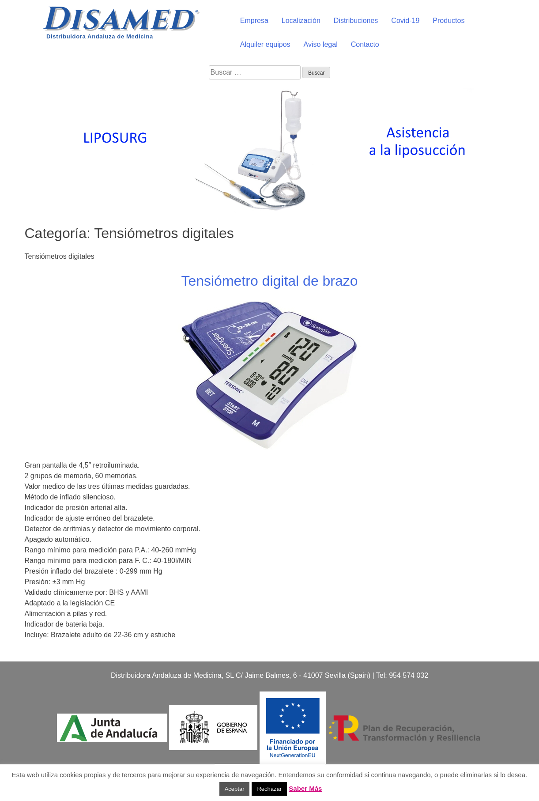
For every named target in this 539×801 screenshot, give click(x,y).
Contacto (365, 44)
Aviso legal (321, 44)
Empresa (254, 20)
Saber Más (305, 788)
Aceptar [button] (235, 789)
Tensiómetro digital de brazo (269, 281)
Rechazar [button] (269, 789)
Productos (448, 20)
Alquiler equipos (265, 44)
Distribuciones (356, 20)
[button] (40, 149)
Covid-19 (405, 20)
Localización (301, 20)
